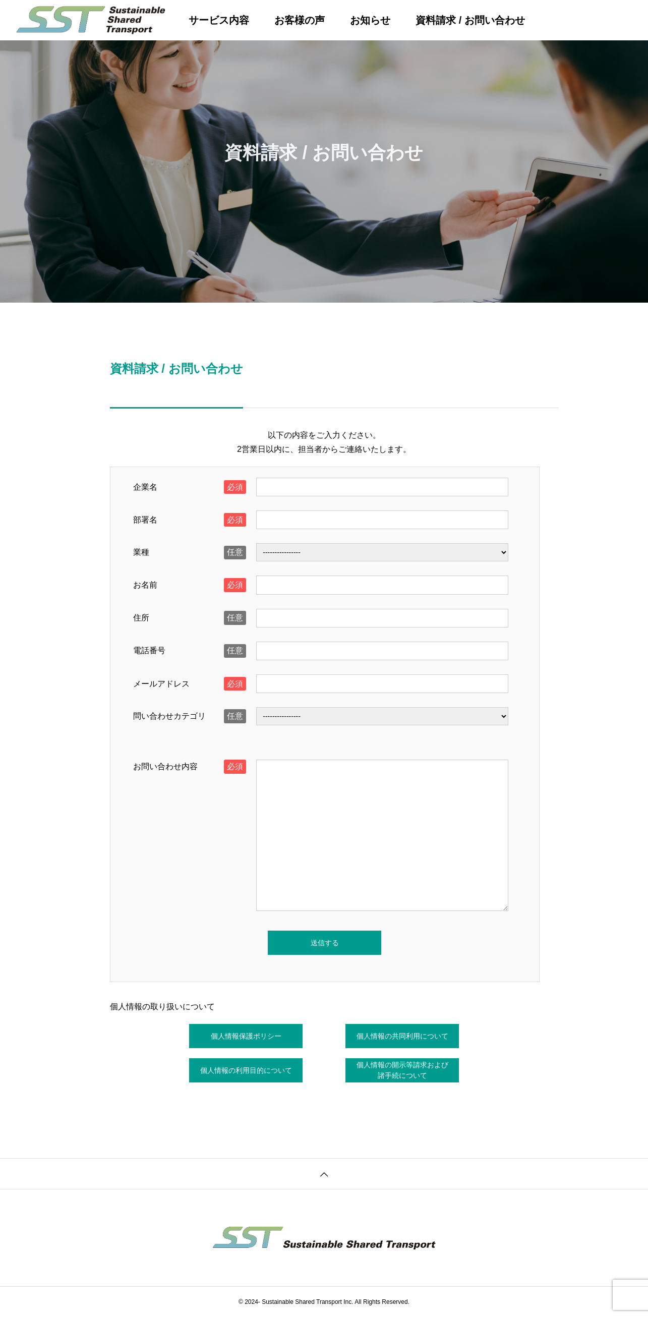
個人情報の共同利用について (402, 1036)
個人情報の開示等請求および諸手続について (402, 1070)
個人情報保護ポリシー (246, 1036)
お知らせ (370, 20)
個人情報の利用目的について (246, 1070)
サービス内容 (219, 20)
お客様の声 (299, 20)
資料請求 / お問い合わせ (470, 20)
